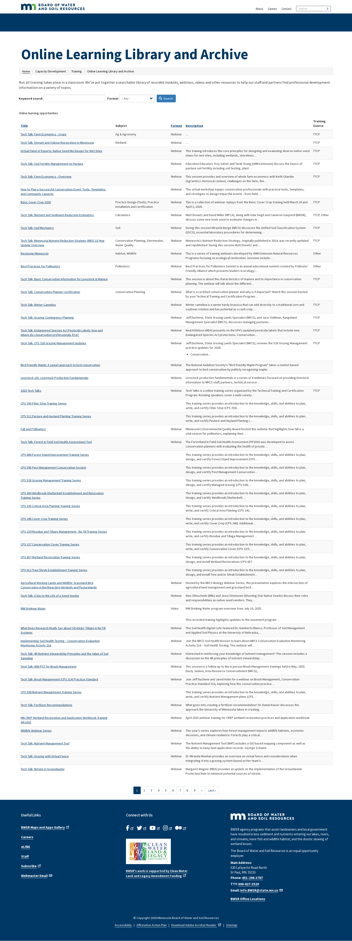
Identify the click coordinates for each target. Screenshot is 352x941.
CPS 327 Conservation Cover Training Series (50, 544)
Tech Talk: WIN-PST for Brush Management (48, 666)
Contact (287, 8)
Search (166, 98)
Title (24, 126)
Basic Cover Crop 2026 (36, 202)
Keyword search (31, 98)
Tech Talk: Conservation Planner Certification (50, 292)
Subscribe (31, 865)
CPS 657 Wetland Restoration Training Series (50, 557)
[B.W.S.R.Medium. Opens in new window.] (181, 828)
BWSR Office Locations (248, 899)
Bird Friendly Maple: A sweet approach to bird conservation (60, 365)
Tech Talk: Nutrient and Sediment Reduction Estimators (57, 215)
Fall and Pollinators (33, 429)
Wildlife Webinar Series (36, 731)
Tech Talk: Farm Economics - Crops (43, 134)
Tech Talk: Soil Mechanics (37, 228)
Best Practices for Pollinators (40, 266)
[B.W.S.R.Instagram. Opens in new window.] (168, 828)
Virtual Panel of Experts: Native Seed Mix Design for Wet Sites (61, 151)
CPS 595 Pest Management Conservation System (53, 467)
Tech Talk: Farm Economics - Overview (46, 176)
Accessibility (123, 925)
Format (113, 98)
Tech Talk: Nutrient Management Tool (45, 743)
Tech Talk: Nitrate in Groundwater (43, 769)
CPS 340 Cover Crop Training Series (44, 519)
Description (194, 126)
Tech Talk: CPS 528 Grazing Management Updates (53, 343)
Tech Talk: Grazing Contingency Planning (47, 317)
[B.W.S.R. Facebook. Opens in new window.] (130, 828)
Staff (25, 856)
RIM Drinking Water (33, 608)
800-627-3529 (248, 884)
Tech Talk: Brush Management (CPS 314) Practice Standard (59, 679)
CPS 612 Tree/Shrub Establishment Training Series (54, 570)
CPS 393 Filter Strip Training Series (44, 403)
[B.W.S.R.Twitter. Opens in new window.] (142, 828)
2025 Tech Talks (31, 391)
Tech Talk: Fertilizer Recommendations (46, 705)
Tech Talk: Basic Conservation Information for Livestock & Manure (64, 279)
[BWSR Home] (106, 6)
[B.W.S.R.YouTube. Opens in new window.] (155, 828)
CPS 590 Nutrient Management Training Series (51, 692)
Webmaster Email (37, 875)
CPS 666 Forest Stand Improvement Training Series (55, 455)
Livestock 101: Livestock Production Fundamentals (54, 378)
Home (26, 71)
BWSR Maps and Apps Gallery (45, 827)
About (259, 8)
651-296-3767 (252, 878)
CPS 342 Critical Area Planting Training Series (50, 506)
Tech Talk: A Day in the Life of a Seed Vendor (50, 596)
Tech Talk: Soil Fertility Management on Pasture (52, 164)
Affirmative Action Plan (151, 925)
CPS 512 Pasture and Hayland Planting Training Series (56, 416)
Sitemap (231, 925)
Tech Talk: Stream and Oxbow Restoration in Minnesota (57, 143)
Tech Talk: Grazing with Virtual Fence (45, 756)
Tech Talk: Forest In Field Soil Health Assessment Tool (56, 442)
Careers (272, 8)
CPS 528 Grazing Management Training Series (51, 480)
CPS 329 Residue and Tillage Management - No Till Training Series (64, 532)
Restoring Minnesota (34, 253)
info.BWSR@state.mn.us (261, 890)
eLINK (25, 847)
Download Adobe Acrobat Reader (196, 925)
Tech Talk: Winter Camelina (38, 305)
